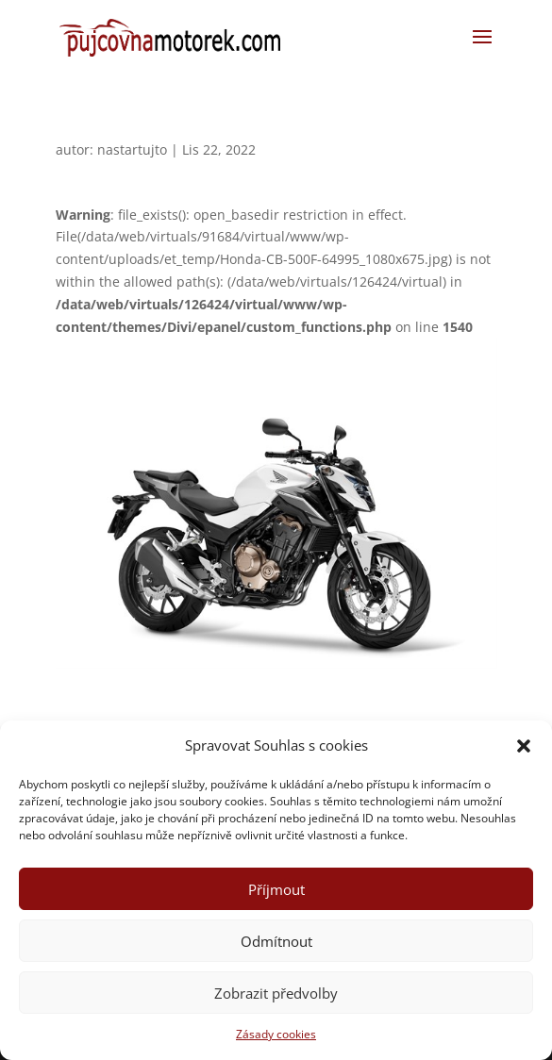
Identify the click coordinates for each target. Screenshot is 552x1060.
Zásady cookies (276, 1034)
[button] (523, 746)
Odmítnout (276, 941)
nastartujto (132, 149)
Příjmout (276, 889)
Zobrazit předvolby (276, 993)
